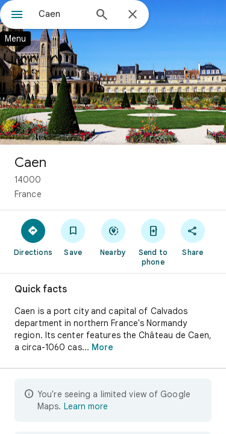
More (102, 347)
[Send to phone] (153, 241)
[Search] (101, 15)
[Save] (73, 236)
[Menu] (17, 15)
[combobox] (62, 14)
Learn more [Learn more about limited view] (86, 406)
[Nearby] (113, 236)
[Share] (193, 236)
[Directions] (33, 236)
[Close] (132, 15)
